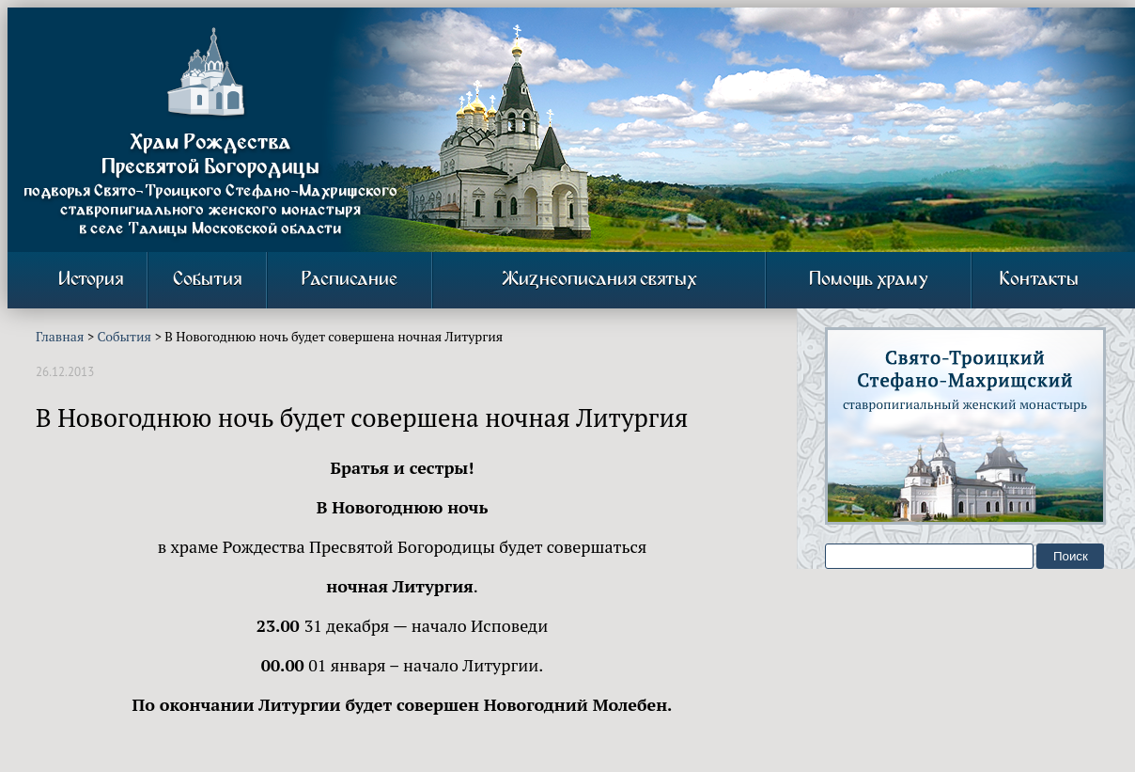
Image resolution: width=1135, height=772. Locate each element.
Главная (60, 336)
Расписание (349, 280)
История (90, 280)
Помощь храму (868, 280)
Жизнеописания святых (599, 280)
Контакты (1039, 280)
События (207, 280)
